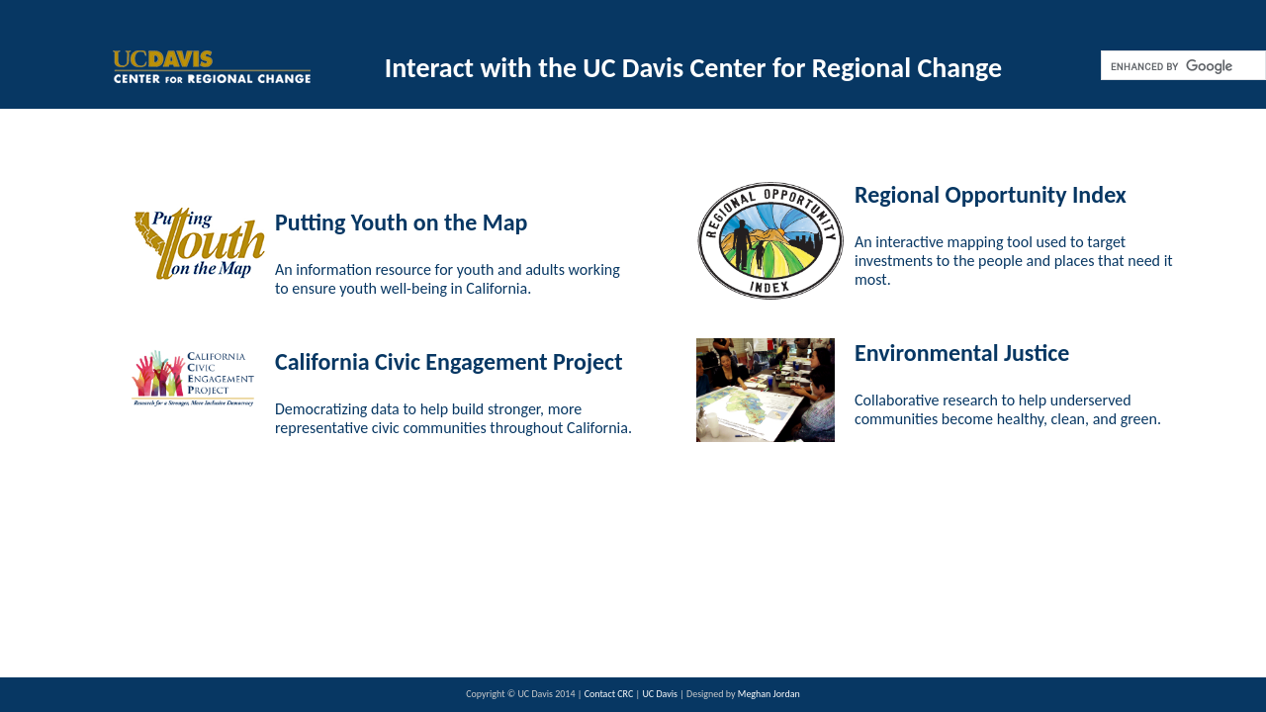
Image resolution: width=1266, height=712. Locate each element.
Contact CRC (610, 693)
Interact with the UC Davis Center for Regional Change (693, 67)
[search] (1181, 66)
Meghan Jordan (769, 693)
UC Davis (660, 693)
